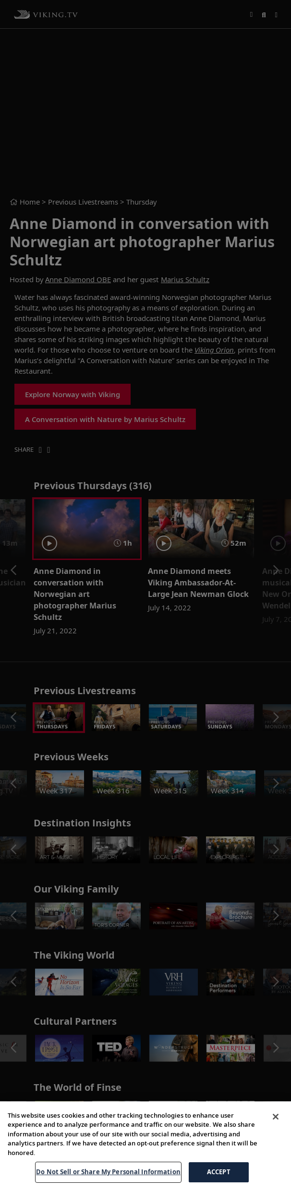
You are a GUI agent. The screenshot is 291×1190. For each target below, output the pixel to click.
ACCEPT (218, 1171)
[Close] (275, 1116)
